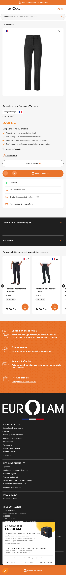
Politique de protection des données (17, 480)
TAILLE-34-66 (33, 164)
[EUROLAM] (14, 9)
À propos (6, 467)
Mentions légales (9, 474)
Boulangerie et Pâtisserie (12, 435)
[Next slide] (63, 286)
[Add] (14, 173)
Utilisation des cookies (11, 487)
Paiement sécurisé (10, 477)
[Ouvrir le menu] (5, 9)
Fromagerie (7, 445)
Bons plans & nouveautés (12, 428)
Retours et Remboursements (14, 484)
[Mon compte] (53, 9)
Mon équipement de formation (33, 3)
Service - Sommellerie (11, 448)
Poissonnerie (7, 442)
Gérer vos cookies (9, 499)
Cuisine (5, 431)
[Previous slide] (2, 286)
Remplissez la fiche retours (24, 382)
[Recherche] (33, 17)
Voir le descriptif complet (11, 149)
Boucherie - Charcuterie (12, 438)
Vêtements (6, 455)
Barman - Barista (9, 452)
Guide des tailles (11, 155)
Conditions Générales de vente (15, 470)
